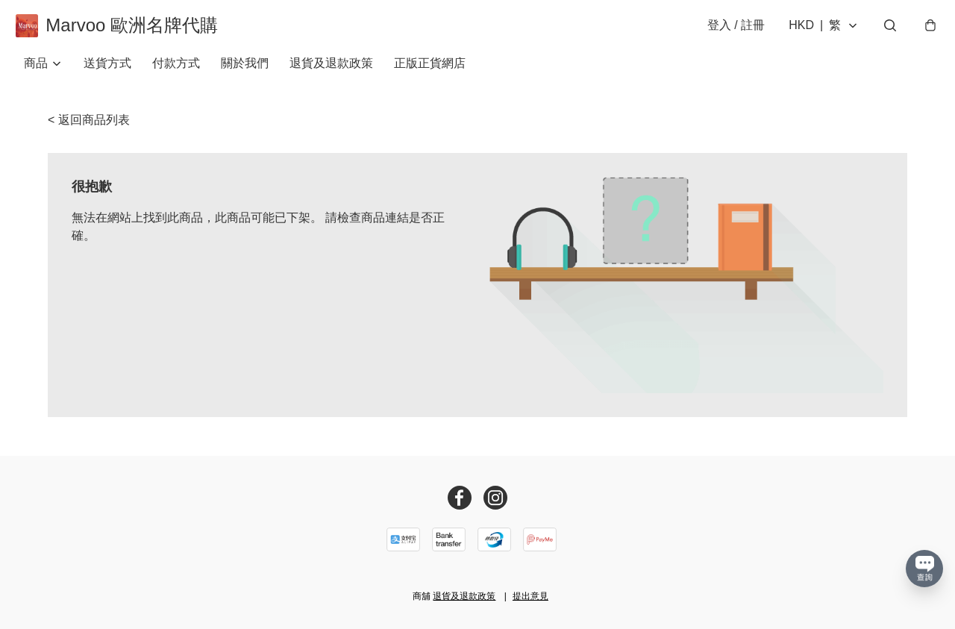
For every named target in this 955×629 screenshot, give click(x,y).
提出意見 (530, 596)
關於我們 (245, 74)
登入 (728, 31)
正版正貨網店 (430, 74)
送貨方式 (107, 74)
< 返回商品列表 (89, 131)
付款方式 (176, 74)
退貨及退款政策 (331, 74)
